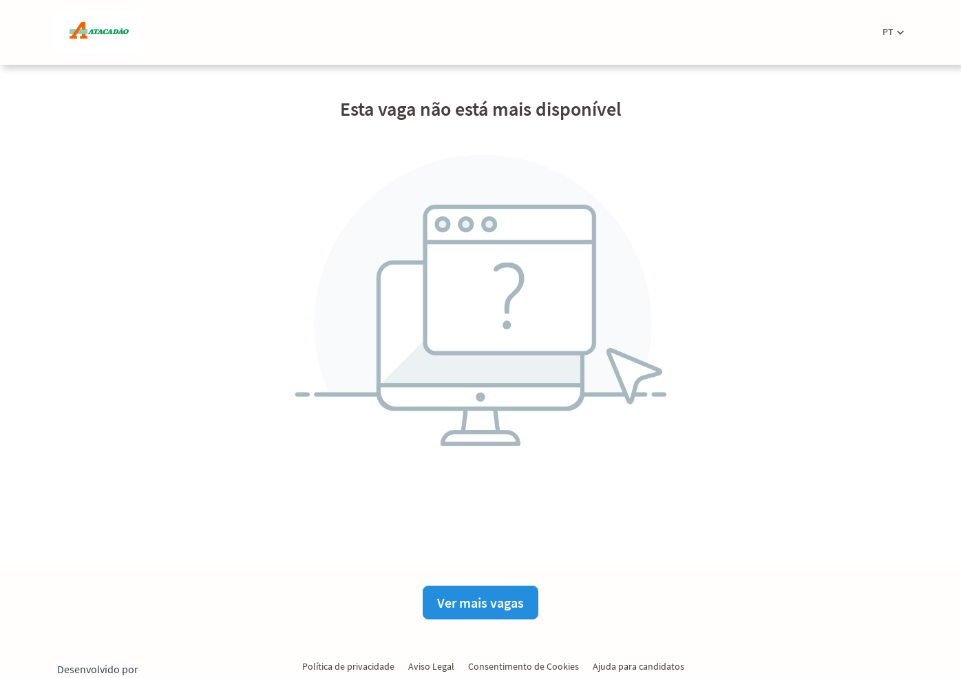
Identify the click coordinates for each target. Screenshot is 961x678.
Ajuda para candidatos (638, 666)
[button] (893, 32)
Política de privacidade (348, 666)
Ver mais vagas (480, 602)
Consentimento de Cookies (523, 666)
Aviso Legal (431, 666)
